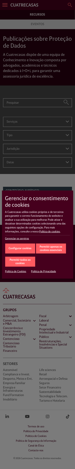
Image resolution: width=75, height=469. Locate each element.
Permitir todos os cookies (20, 261)
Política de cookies (49, 231)
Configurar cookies (20, 248)
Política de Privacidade (43, 271)
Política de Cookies (15, 271)
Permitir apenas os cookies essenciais (51, 248)
